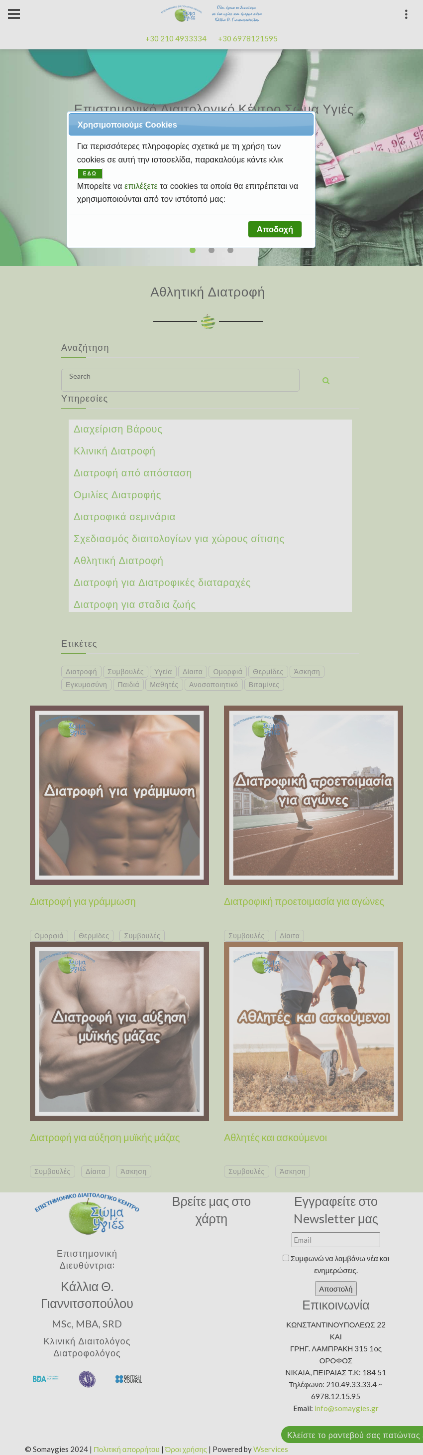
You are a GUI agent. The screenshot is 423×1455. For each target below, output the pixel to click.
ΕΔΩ (90, 173)
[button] (275, 229)
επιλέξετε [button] (142, 185)
